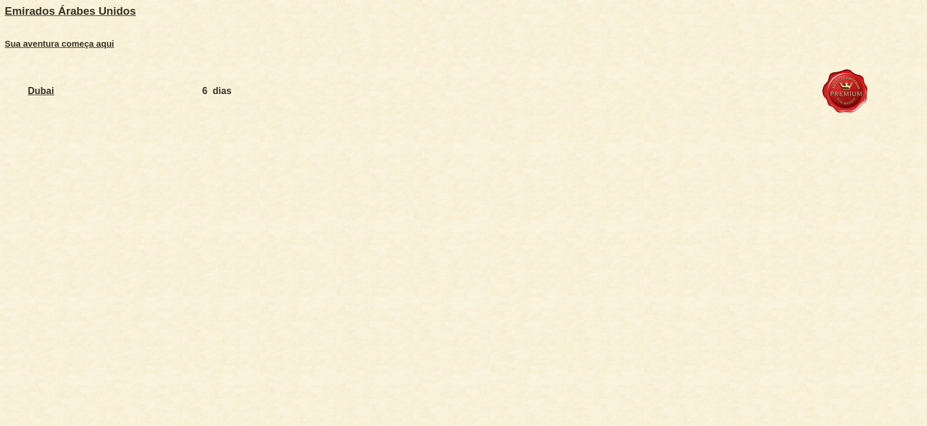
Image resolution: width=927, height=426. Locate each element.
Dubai (41, 91)
